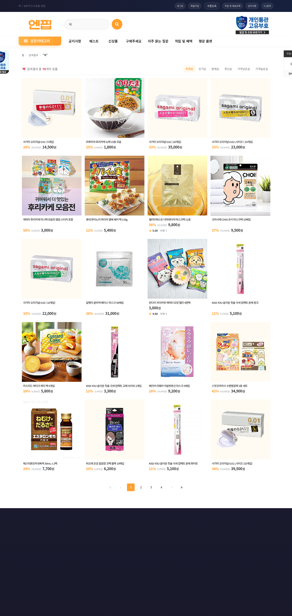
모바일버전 (265, 516)
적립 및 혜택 (183, 41)
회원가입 (185, 6)
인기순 (202, 69)
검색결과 (33, 55)
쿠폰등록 (203, 6)
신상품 (113, 41)
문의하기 (150, 516)
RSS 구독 (195, 516)
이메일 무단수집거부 (85, 516)
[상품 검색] (117, 24)
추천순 (189, 69)
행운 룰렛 (205, 41)
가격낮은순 (243, 69)
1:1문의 (266, 6)
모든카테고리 (37, 40)
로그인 (167, 6)
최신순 (228, 69)
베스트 (94, 41)
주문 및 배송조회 (226, 6)
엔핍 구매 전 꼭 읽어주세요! (208, 574)
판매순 (215, 69)
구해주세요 (134, 41)
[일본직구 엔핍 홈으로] (40, 23)
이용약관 (25, 516)
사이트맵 (172, 516)
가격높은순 (261, 69)
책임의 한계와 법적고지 (120, 516)
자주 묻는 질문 (158, 41)
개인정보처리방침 (52, 516)
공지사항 (248, 6)
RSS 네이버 (241, 516)
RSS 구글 (217, 516)
